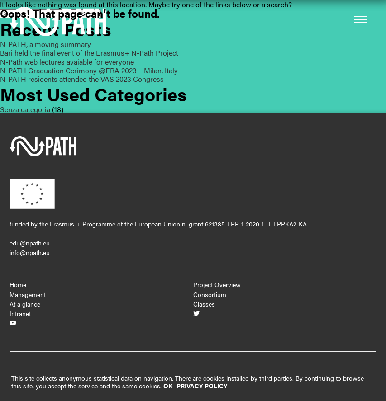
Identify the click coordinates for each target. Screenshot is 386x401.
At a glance (25, 303)
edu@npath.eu (30, 242)
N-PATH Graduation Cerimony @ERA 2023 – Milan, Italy (89, 70)
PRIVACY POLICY (202, 385)
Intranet (20, 313)
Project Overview (217, 284)
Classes (204, 303)
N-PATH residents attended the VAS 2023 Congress (82, 79)
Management (28, 294)
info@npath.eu (30, 252)
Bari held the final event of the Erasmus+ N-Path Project (89, 52)
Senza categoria (25, 109)
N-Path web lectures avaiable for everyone (67, 62)
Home (18, 284)
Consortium (209, 294)
